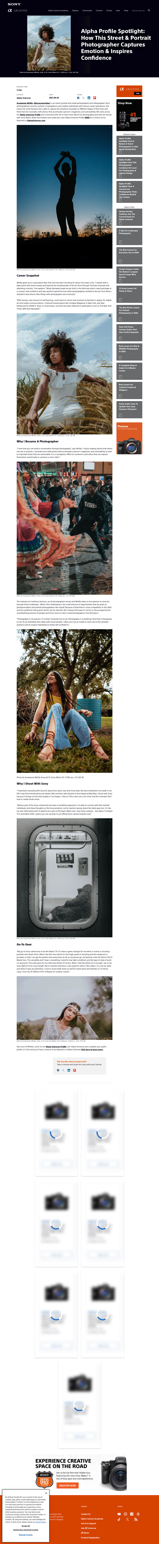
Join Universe (88, 1528)
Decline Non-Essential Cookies (25, 1530)
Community (87, 10)
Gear (118, 10)
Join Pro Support (88, 1523)
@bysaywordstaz (42, 103)
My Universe (138, 10)
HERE (87, 117)
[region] (25, 1515)
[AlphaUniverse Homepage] (17, 10)
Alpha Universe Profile (30, 114)
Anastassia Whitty (25, 103)
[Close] (46, 1493)
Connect (99, 10)
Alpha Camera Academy (58, 10)
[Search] (149, 10)
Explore (75, 10)
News (85, 1532)
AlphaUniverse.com (36, 120)
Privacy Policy (41, 1522)
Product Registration (90, 1537)
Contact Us (86, 1514)
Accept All (26, 1526)
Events (109, 10)
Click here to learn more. (92, 1049)
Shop (126, 10)
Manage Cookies (26, 1535)
